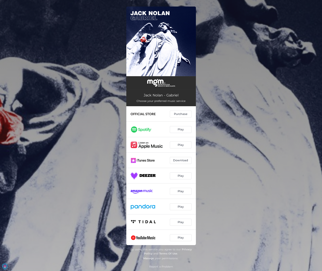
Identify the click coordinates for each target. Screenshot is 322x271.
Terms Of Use (168, 253)
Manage (148, 258)
